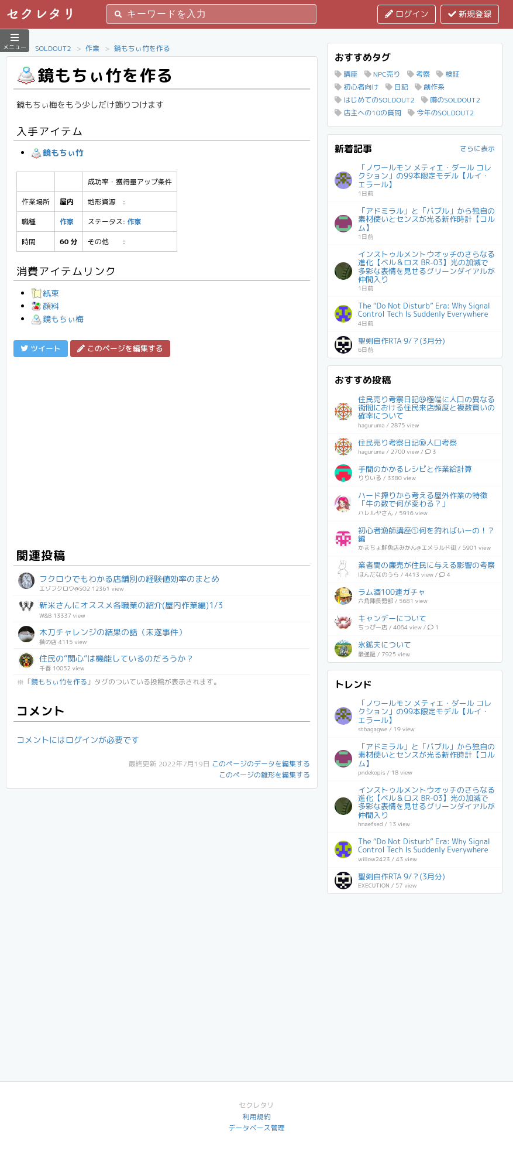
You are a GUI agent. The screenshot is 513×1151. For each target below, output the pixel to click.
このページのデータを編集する (261, 764)
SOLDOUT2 (53, 48)
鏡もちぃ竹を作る (142, 48)
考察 (418, 74)
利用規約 (256, 1117)
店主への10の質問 (368, 113)
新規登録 (469, 13)
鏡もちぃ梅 (57, 318)
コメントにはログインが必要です (77, 739)
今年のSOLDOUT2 (441, 113)
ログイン (406, 13)
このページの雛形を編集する (264, 775)
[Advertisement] (161, 451)
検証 (447, 74)
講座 (346, 74)
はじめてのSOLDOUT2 (375, 100)
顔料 (45, 305)
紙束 (45, 293)
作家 (67, 222)
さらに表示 (477, 148)
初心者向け (356, 87)
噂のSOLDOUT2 (450, 100)
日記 (396, 87)
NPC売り (382, 74)
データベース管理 (256, 1128)
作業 (92, 48)
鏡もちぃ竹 (57, 152)
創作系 (430, 87)
